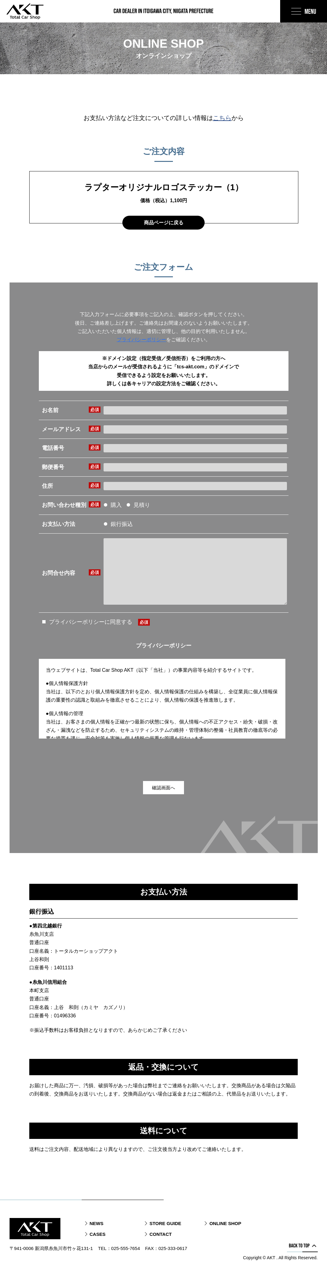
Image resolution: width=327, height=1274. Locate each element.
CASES (98, 1234)
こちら (222, 117)
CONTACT (160, 1234)
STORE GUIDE (165, 1223)
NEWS (97, 1223)
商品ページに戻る (163, 222)
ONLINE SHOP (225, 1223)
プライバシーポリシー (141, 339)
